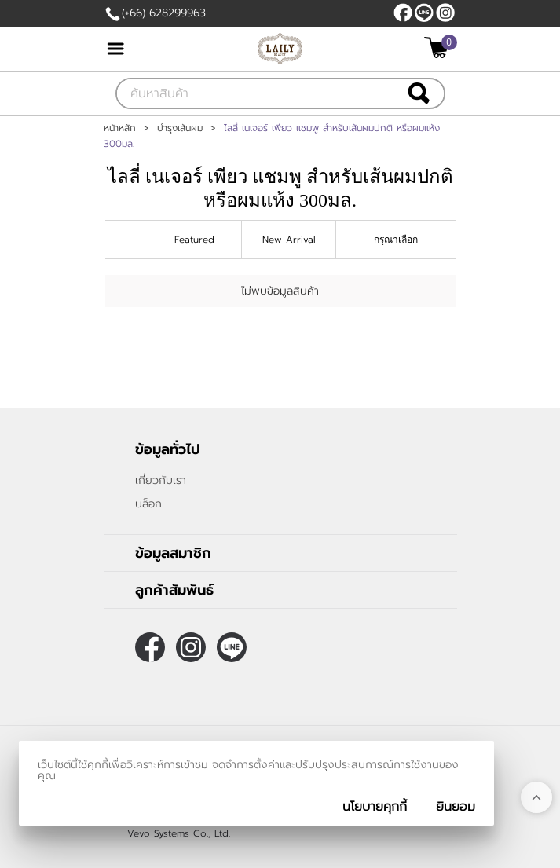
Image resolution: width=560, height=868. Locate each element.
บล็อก (148, 504)
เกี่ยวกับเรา (160, 480)
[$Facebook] (402, 12)
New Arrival (289, 240)
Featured (194, 240)
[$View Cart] (438, 47)
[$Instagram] (445, 12)
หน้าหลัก (120, 128)
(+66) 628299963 (164, 13)
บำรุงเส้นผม (180, 128)
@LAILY (424, 12)
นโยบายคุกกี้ (374, 806)
